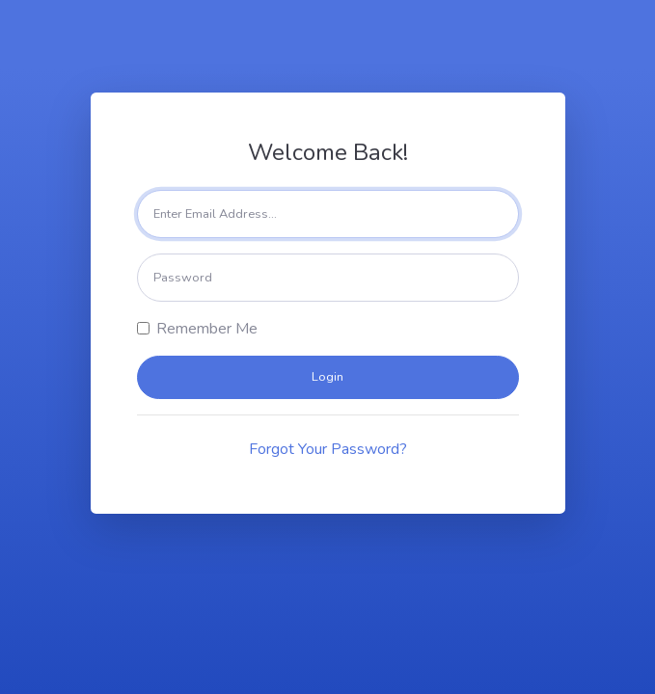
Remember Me (207, 328)
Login (327, 377)
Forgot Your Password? (328, 449)
